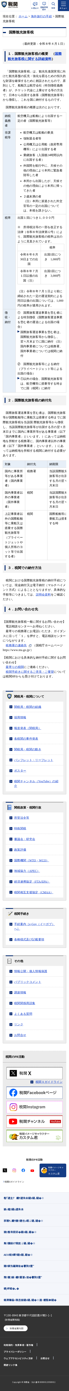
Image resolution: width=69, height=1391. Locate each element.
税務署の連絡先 (16, 645)
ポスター (20, 770)
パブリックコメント (27, 981)
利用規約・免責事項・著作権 (18, 1344)
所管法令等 (21, 817)
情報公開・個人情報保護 (30, 971)
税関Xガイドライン (14, 1181)
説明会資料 (43, 594)
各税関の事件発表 (26, 738)
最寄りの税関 (15, 667)
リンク (18, 1024)
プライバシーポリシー (15, 1351)
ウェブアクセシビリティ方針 (18, 1358)
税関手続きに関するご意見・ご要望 (30, 671)
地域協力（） (27, 870)
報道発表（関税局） (27, 728)
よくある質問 (23, 1013)
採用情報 (20, 717)
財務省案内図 (16, 1328)
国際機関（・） (31, 860)
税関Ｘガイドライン (49, 1081)
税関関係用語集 (24, 1003)
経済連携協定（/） (32, 881)
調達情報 (20, 992)
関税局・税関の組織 (27, 706)
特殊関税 (20, 828)
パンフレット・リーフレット (33, 760)
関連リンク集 (10, 1364)
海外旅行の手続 (41, 16)
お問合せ (20, 1035)
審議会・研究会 (24, 839)
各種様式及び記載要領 (29, 939)
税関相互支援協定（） (33, 892)
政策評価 (20, 849)
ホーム (23, 16)
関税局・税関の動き (27, 749)
